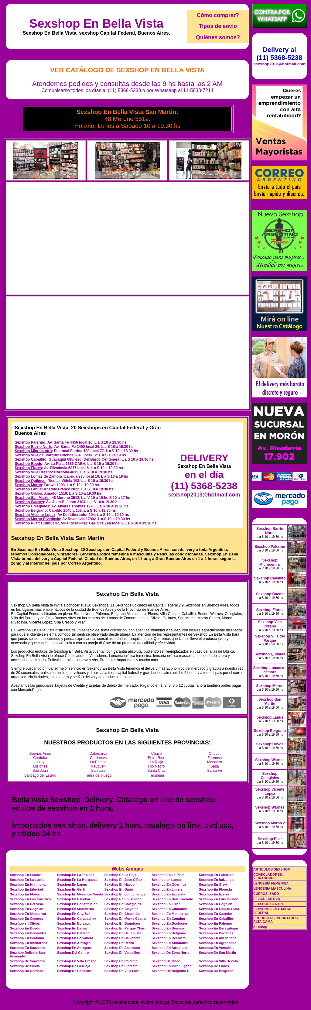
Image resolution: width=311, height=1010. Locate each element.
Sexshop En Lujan (166, 904)
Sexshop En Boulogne (169, 923)
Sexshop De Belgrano (216, 971)
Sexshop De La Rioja (73, 966)
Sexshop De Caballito (74, 971)
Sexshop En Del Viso (26, 904)
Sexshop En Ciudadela (170, 909)
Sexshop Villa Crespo (33, 472)
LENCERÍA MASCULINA (272, 888)
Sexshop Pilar (27, 523)
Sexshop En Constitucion (77, 904)
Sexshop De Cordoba (26, 971)
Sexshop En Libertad (26, 889)
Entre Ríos (156, 758)
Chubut (214, 753)
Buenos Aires (40, 753)
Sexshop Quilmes (30, 481)
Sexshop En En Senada (123, 899)
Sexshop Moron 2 (270, 823)
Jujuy (40, 762)
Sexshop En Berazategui (218, 928)
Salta (214, 766)
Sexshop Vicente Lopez (35, 515)
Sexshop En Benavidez (28, 933)
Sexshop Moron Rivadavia (37, 519)
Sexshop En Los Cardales (30, 899)
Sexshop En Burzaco (73, 923)
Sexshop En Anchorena (28, 943)
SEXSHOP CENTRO (269, 904)
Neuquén (98, 766)
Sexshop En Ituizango (216, 879)
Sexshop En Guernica (169, 884)
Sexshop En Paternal (73, 933)
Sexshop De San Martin (217, 952)
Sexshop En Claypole (121, 909)
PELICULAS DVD (266, 899)
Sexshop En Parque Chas (124, 928)
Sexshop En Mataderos (75, 909)
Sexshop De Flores (214, 966)
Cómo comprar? (218, 15)
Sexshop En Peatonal (27, 938)
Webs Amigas (127, 868)
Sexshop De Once (166, 961)
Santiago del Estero (40, 775)
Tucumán (156, 775)
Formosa (214, 758)
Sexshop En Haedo (119, 884)
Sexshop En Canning (168, 918)
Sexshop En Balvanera (75, 938)
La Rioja (156, 762)
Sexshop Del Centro (73, 952)
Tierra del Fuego (98, 775)
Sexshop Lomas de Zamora (38, 476)
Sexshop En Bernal (72, 928)
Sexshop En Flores (25, 894)
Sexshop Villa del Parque (36, 455)
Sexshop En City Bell (74, 914)
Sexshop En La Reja (120, 875)
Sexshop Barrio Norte (33, 447)
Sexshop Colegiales (32, 506)
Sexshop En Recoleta (169, 938)
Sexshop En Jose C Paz (123, 879)
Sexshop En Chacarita (122, 914)
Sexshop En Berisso (168, 928)
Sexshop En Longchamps (124, 894)
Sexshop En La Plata (168, 875)
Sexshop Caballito (30, 459)
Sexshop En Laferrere (216, 875)
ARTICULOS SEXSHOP (271, 869)
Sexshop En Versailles (216, 948)
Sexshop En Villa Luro (122, 971)
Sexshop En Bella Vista (96, 23)
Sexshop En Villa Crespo (76, 961)
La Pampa (98, 762)
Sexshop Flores (28, 468)
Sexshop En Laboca (26, 875)
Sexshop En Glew (213, 884)
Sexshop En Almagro (74, 943)
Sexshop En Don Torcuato (172, 899)
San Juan (40, 770)
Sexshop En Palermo (215, 923)
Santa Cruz (156, 770)
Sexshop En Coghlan (215, 904)
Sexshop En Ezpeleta (168, 894)
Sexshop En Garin (118, 889)
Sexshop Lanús (28, 489)
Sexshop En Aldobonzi (170, 943)
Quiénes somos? (218, 37)
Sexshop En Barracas (216, 933)
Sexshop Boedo (28, 464)
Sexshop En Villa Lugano (171, 966)
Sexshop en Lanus (166, 879)
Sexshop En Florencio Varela (80, 894)
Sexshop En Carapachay (76, 918)
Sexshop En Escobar (73, 899)
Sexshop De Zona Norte (170, 952)
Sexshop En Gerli (71, 889)
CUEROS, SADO (266, 893)
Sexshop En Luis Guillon (218, 899)
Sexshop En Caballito (216, 918)
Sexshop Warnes (29, 502)
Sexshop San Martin (32, 498)
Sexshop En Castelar (215, 914)
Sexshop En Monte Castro (125, 918)
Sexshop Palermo (30, 442)
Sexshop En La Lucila (27, 879)
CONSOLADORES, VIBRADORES (268, 876)
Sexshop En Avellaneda (217, 938)
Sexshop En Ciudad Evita (219, 909)
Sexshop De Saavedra (27, 961)
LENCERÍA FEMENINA (271, 883)
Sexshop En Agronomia (218, 943)
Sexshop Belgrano (30, 510)
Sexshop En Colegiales (122, 904)
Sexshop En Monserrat (28, 914)
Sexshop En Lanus (72, 884)
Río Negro (156, 766)
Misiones (40, 766)
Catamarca (98, 753)
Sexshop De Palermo (121, 961)
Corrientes (98, 758)
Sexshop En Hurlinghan (28, 884)
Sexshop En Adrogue (74, 948)
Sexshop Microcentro (33, 451)
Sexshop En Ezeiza (214, 894)
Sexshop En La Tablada (75, 875)
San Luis (98, 770)
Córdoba (40, 758)
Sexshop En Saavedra (27, 948)
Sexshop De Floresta (121, 966)
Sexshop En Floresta (215, 889)
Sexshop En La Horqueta (77, 879)
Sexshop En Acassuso (122, 948)
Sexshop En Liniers (167, 889)
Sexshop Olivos (28, 493)
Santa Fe (214, 770)
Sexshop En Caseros (26, 918)
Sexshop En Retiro (119, 943)
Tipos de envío (218, 26)
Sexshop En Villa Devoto (218, 961)
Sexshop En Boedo (25, 928)
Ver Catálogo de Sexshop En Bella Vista (127, 70)
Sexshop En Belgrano (169, 933)
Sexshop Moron (28, 485)
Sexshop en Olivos (24, 923)
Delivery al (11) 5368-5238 (279, 53)
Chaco (156, 753)
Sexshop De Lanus (24, 966)
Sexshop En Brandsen (122, 923)
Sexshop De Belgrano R (171, 971)
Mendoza (214, 762)
